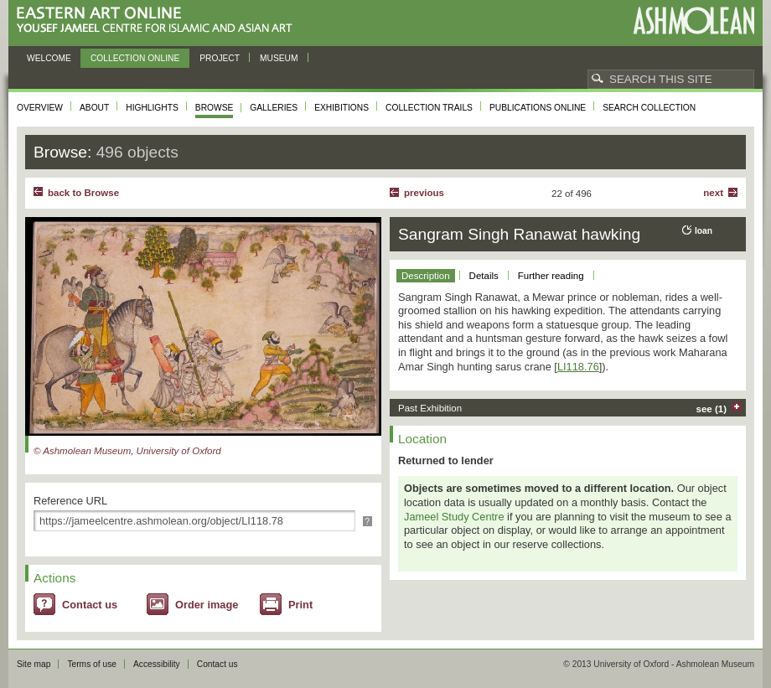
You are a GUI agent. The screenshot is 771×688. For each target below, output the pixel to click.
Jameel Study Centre (454, 516)
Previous (424, 193)
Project (219, 58)
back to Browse (83, 193)
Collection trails (429, 107)
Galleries (274, 107)
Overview (40, 107)
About (94, 107)
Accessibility (156, 664)
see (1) (711, 409)
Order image (206, 604)
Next (713, 193)
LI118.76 (578, 366)
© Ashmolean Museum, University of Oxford (127, 451)
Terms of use (91, 664)
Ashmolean (693, 20)
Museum (279, 58)
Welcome (49, 58)
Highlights (152, 107)
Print (300, 604)
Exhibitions (341, 107)
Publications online (537, 107)
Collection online (135, 58)
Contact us (89, 604)
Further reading (551, 276)
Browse (214, 107)
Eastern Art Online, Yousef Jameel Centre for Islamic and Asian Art (159, 20)
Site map (33, 664)
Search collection (649, 107)
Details (484, 276)
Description (425, 276)
